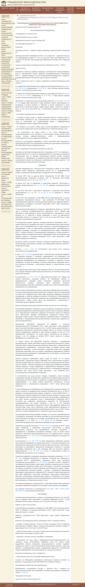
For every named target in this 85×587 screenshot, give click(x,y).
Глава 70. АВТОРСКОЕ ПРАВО (5, 178)
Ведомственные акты (48, 9)
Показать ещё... (6, 86)
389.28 (17, 491)
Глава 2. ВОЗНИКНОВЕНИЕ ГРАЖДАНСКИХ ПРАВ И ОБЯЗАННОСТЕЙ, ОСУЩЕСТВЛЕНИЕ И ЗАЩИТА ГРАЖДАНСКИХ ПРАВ (7, 33)
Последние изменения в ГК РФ (59, 10)
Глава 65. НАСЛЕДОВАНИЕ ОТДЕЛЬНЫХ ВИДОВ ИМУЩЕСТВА (6, 154)
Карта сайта (75, 584)
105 (34, 451)
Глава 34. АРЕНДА (6, 111)
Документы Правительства (25, 9)
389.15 (57, 489)
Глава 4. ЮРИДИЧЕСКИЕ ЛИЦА (6, 53)
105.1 (33, 441)
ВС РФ (17, 9)
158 (20, 88)
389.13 (52, 489)
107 (25, 254)
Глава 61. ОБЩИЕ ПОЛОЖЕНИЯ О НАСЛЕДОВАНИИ (6, 129)
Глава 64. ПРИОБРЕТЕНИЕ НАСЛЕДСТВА (6, 146)
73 (39, 88)
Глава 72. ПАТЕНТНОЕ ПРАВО (5, 190)
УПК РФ (45, 185)
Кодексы (4, 8)
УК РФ (23, 88)
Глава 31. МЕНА (6, 97)
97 (33, 277)
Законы (12, 8)
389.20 (62, 489)
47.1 (21, 572)
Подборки (80, 8)
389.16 (47, 420)
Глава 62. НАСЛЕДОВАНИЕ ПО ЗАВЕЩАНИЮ (6, 134)
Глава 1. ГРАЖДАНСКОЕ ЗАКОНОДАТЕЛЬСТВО (8, 21)
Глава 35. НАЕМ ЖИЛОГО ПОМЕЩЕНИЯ (6, 115)
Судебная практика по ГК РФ (70, 10)
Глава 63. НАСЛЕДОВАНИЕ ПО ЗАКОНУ (6, 140)
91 (38, 185)
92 (41, 185)
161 (24, 95)
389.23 (67, 489)
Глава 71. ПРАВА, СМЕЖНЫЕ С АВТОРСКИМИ (6, 184)
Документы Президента (36, 9)
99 (45, 426)
